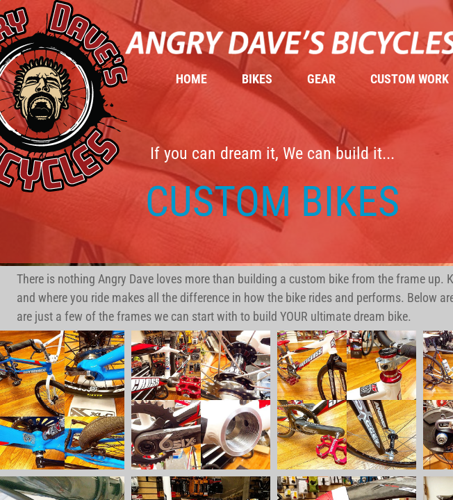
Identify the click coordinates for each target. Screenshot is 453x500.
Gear (321, 79)
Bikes (257, 79)
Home (191, 79)
